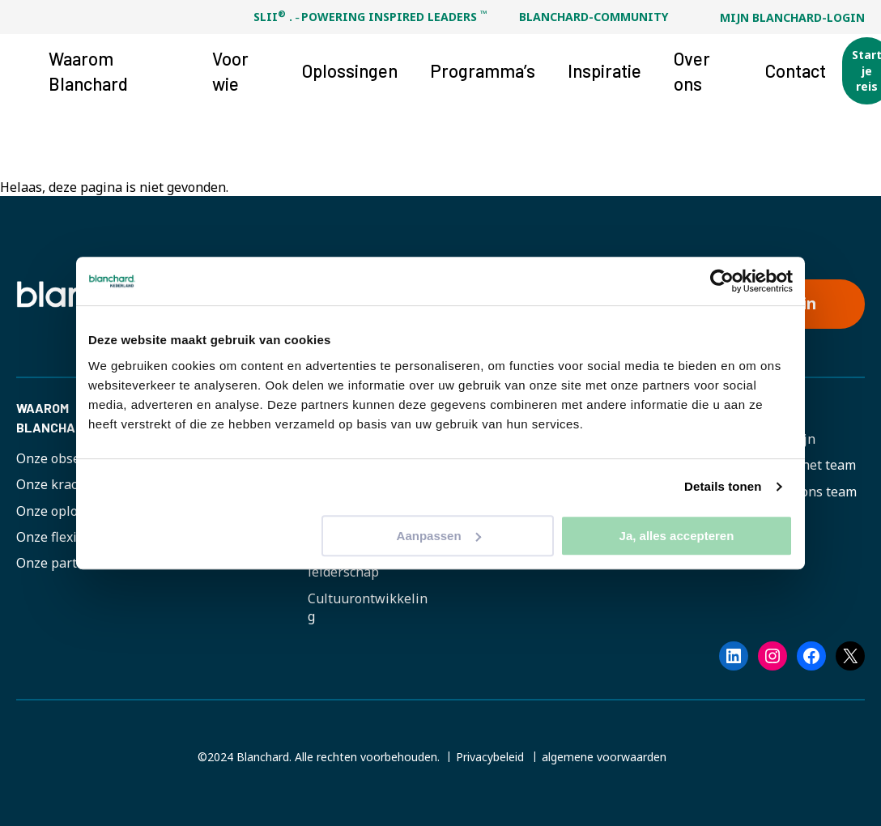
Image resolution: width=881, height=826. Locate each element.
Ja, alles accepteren (676, 536)
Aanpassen (439, 536)
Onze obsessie (60, 458)
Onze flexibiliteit (67, 537)
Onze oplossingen (71, 511)
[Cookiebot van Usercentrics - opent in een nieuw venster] (722, 281)
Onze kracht (53, 484)
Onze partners (60, 563)
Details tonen (722, 486)
